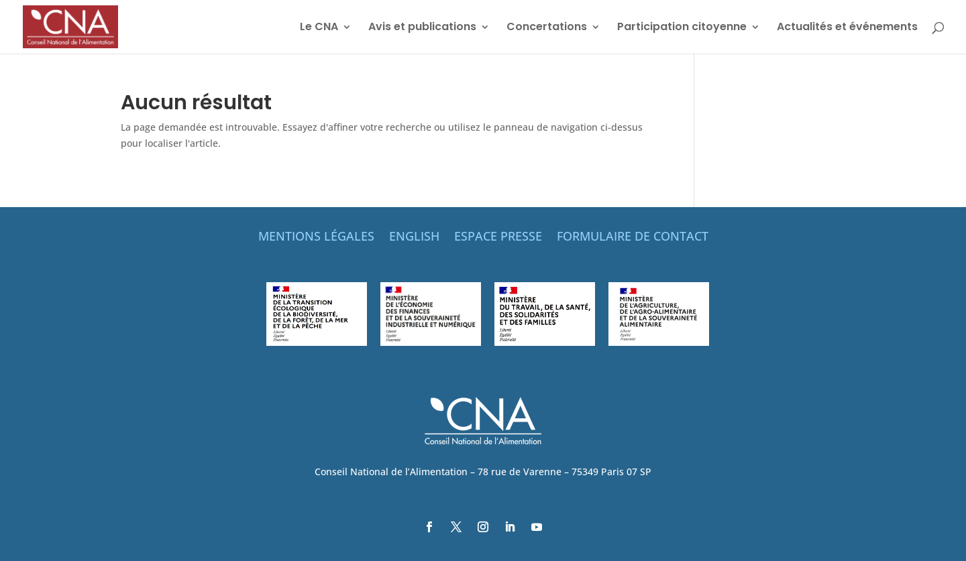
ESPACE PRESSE (498, 237)
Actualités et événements (847, 28)
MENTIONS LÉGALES (316, 237)
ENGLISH (414, 237)
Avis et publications (422, 28)
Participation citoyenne (682, 28)
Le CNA (319, 28)
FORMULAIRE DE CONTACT (632, 237)
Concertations (546, 28)
